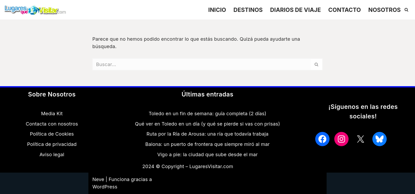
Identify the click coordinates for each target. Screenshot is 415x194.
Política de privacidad (51, 144)
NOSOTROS (384, 9)
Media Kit (52, 113)
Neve (98, 179)
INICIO (217, 9)
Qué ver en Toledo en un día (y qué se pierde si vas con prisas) (207, 124)
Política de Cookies (52, 134)
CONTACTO (344, 9)
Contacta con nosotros (52, 124)
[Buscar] (406, 10)
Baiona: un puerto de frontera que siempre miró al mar (207, 144)
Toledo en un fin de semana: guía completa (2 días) (208, 113)
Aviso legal (51, 154)
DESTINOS (248, 9)
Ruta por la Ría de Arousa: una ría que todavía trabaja (208, 134)
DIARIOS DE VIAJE (295, 9)
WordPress (104, 187)
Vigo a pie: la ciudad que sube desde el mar (207, 154)
